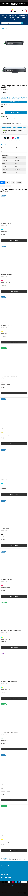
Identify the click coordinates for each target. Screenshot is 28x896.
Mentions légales (6, 886)
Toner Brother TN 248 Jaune (6, 427)
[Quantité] (2, 112)
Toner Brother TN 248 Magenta (7, 579)
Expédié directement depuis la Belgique (12, 123)
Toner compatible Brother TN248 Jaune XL (9, 833)
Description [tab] (5, 145)
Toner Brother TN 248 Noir (6, 783)
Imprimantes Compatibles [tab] (10, 148)
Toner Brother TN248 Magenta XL (7, 274)
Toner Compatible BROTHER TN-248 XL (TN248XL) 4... (11, 630)
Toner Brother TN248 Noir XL (6, 528)
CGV (14, 890)
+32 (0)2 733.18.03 (6, 858)
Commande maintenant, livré (9, 118)
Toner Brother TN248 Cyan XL (6, 477)
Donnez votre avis (6, 89)
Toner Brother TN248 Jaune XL (7, 325)
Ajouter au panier (16, 112)
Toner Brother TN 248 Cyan (6, 223)
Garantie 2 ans (6, 121)
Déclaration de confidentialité (18, 886)
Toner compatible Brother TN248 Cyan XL (9, 376)
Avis (2, 151)
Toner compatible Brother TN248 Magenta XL (9, 732)
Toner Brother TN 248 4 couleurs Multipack (9, 681)
